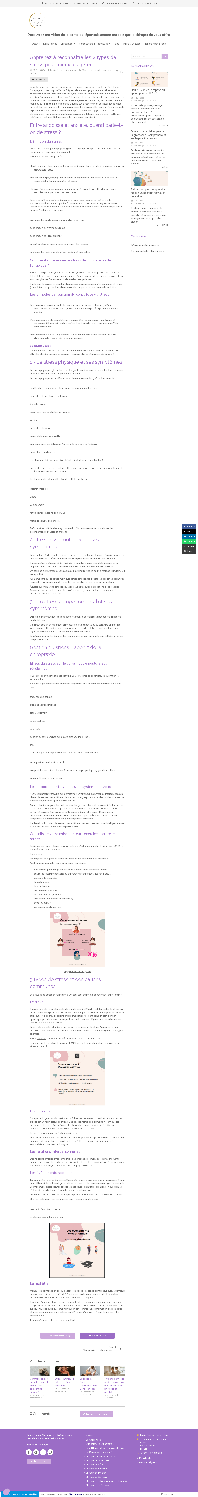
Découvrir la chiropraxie (143, 245)
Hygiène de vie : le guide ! (77, 971)
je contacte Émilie (67, 1320)
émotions (39, 554)
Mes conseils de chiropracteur (147, 251)
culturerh (41, 1038)
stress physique (41, 378)
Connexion (167, 1493)
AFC (104, 1494)
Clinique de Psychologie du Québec (57, 272)
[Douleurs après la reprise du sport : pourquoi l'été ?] (149, 79)
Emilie (33, 846)
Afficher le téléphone (147, 3)
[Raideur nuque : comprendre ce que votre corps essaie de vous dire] (149, 178)
